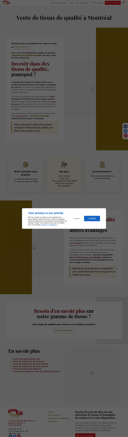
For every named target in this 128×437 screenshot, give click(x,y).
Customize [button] (77, 218)
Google (44, 225)
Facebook (52, 225)
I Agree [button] (92, 218)
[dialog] (64, 218)
